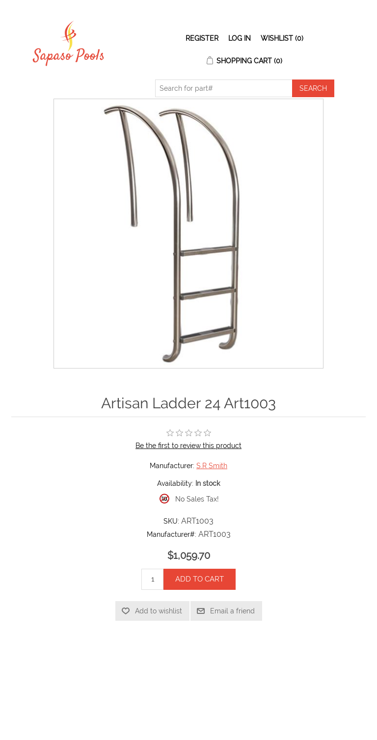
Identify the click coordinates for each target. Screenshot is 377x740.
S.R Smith (211, 466)
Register (202, 38)
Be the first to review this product (188, 445)
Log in (239, 38)
